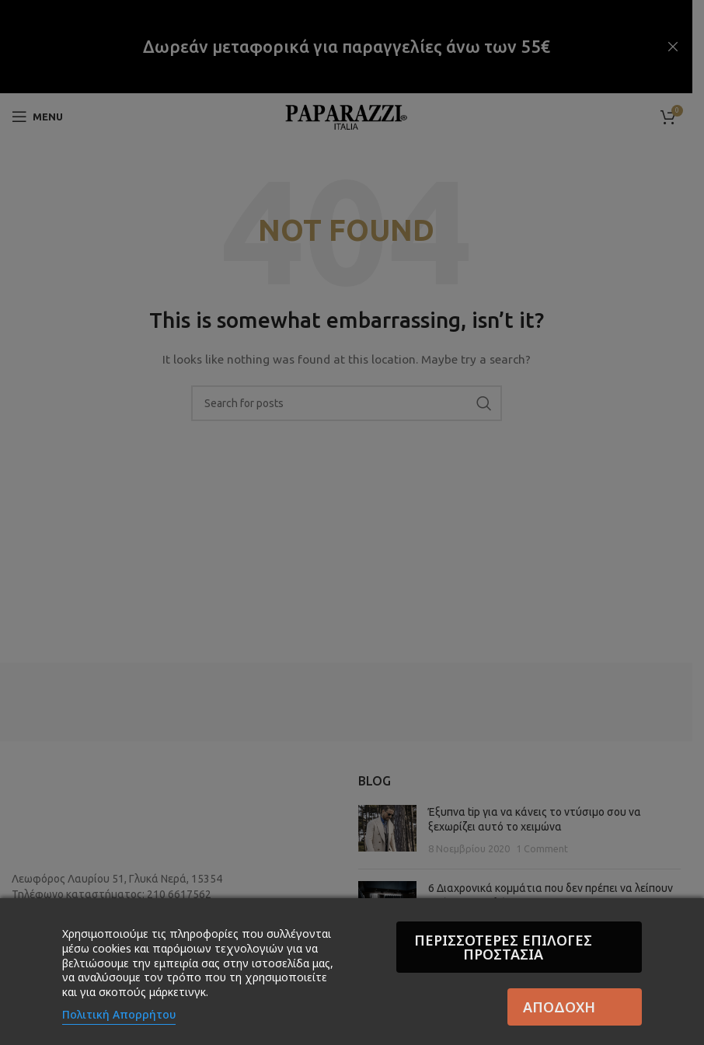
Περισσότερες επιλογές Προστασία (505, 947)
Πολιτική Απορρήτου (119, 1014)
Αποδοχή (559, 1007)
